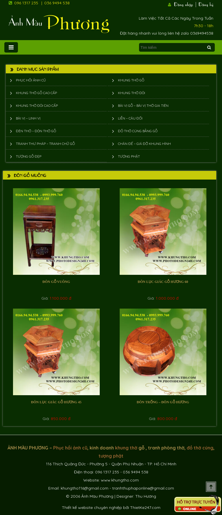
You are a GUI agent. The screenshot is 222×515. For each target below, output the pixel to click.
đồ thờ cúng (200, 448)
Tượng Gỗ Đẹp (28, 156)
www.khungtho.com (120, 480)
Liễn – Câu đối (130, 118)
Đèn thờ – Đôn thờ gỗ (36, 131)
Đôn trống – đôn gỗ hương (163, 402)
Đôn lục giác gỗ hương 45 (56, 402)
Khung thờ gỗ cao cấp (36, 93)
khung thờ (126, 448)
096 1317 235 (26, 2)
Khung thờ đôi (131, 93)
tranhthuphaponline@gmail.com (143, 488)
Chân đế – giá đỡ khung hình (144, 143)
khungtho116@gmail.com (84, 488)
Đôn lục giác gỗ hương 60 (163, 282)
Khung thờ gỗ (131, 80)
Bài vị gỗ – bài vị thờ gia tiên (143, 105)
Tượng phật (129, 156)
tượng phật (111, 456)
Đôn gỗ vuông (56, 282)
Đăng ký (206, 3)
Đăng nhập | (185, 3)
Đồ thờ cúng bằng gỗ (138, 131)
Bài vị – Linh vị (28, 118)
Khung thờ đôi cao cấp (37, 105)
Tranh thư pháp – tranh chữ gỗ (45, 143)
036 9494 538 (57, 2)
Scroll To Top (211, 487)
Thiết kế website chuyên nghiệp (92, 507)
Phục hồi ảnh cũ (31, 80)
